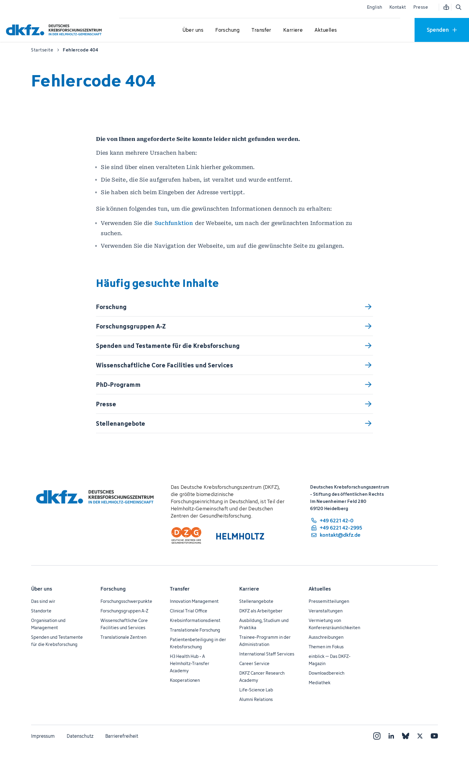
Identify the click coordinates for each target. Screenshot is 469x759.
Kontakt (397, 7)
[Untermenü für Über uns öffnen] (193, 30)
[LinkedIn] (391, 736)
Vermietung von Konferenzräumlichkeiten (334, 624)
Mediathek (320, 682)
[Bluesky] (405, 736)
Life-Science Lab (256, 689)
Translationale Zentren (123, 637)
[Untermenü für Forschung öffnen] (227, 30)
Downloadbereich (326, 673)
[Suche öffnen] (458, 7)
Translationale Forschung (195, 629)
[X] (420, 736)
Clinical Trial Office (188, 610)
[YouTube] (434, 736)
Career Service (254, 663)
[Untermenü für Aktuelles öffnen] (325, 30)
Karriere (249, 589)
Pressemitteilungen (329, 601)
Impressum (43, 736)
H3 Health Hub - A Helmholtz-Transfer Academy (189, 663)
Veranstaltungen (325, 610)
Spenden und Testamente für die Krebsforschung (57, 641)
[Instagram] (376, 736)
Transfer (180, 589)
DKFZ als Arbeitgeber (261, 610)
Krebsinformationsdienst (195, 620)
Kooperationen (185, 680)
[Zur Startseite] (55, 30)
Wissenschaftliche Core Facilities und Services (124, 624)
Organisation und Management (48, 624)
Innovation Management (194, 601)
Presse (420, 7)
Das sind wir (43, 601)
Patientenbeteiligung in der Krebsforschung (198, 643)
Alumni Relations (256, 699)
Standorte (41, 610)
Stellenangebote (256, 601)
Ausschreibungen (326, 637)
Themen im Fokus (326, 646)
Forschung (113, 589)
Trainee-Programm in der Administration (265, 641)
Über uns (41, 589)
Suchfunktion (174, 223)
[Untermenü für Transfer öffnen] (261, 30)
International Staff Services (266, 653)
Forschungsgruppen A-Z (124, 610)
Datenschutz (80, 736)
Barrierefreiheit (121, 736)
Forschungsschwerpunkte (126, 601)
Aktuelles (320, 589)
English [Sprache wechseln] (374, 7)
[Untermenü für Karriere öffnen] (293, 30)
